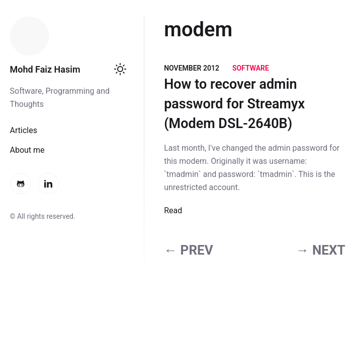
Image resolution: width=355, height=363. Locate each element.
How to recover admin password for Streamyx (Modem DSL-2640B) (234, 104)
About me (27, 150)
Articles (23, 130)
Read (173, 210)
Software (250, 68)
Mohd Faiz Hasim (45, 69)
